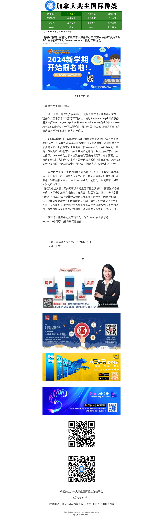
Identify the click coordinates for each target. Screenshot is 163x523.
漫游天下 (92, 18)
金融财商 (112, 14)
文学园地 (112, 27)
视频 (71, 27)
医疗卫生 (112, 23)
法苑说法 (51, 18)
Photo (91, 27)
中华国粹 (92, 23)
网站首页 (51, 14)
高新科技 (92, 14)
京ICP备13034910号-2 (90, 512)
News (51, 27)
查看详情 (67, 31)
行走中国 (112, 18)
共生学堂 (71, 18)
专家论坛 (51, 23)
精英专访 (71, 23)
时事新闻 (71, 14)
